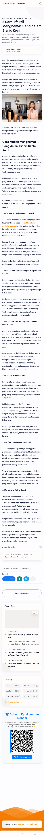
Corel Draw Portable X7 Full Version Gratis (23, 636)
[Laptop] (19, 660)
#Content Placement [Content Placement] (11, 569)
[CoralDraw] (13, 631)
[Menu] (22, 834)
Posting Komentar (22, 593)
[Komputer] (13, 660)
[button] (8, 578)
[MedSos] (13, 691)
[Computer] (13, 649)
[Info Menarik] (31, 691)
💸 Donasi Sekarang (22, 757)
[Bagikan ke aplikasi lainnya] (33, 578)
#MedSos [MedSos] (25, 569)
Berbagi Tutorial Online (15, 3)
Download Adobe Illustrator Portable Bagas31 (23, 665)
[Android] (31, 686)
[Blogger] (31, 696)
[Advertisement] (22, 790)
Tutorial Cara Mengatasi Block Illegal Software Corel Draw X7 (23, 653)
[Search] (40, 3)
